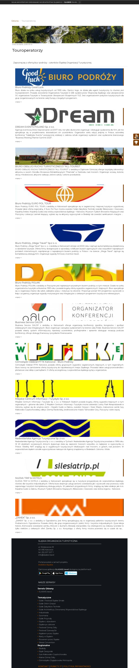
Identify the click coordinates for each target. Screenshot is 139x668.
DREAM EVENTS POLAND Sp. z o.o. (34, 127)
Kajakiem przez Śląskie (48, 633)
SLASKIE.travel (45, 592)
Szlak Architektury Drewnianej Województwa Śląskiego (62, 609)
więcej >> (18, 102)
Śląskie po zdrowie (46, 624)
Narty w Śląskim (45, 636)
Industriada (43, 612)
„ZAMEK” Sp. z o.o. (25, 517)
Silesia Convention (46, 642)
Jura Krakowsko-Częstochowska (52, 654)
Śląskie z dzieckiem (47, 621)
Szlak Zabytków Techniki (49, 606)
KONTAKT (43, 666)
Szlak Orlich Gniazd (46, 603)
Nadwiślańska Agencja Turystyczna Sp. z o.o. (40, 438)
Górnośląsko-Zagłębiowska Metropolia (55, 660)
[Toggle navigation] (79, 2)
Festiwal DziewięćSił (47, 630)
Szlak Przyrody (45, 618)
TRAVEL (70, 2)
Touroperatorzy (27, 50)
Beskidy (42, 648)
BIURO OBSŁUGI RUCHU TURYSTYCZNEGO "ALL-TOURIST (47, 166)
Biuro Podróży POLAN (27, 282)
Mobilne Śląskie (45, 565)
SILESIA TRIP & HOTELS (28, 478)
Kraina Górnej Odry (46, 657)
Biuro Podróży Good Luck (29, 87)
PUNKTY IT (56, 666)
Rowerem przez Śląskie (48, 639)
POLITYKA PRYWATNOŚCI (77, 666)
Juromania (43, 615)
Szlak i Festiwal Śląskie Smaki (51, 601)
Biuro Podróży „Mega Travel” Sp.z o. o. (36, 243)
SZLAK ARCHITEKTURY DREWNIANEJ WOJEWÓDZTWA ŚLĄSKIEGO (36, 2)
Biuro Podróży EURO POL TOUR (33, 203)
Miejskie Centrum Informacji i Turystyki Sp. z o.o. (42, 399)
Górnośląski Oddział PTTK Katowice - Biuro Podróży (44, 362)
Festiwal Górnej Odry (47, 627)
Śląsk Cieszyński (45, 651)
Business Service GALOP (29, 322)
